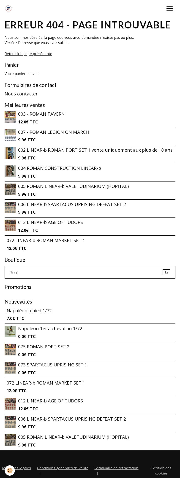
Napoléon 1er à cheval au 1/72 (50, 328)
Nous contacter (21, 94)
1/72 (90, 272)
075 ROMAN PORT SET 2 (43, 346)
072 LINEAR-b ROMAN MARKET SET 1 (46, 240)
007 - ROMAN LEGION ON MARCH (53, 132)
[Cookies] (10, 470)
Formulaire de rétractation (116, 468)
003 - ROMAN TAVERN (41, 114)
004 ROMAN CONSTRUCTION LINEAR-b (59, 168)
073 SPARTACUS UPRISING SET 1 (52, 365)
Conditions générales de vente (62, 468)
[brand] (9, 8)
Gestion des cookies (161, 470)
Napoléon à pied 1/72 (29, 310)
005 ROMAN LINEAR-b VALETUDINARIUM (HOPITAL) (73, 186)
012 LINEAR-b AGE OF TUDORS (50, 222)
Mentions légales (16, 468)
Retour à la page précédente (28, 53)
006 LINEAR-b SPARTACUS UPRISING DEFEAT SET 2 (72, 204)
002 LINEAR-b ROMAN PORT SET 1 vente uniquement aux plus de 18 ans (95, 150)
